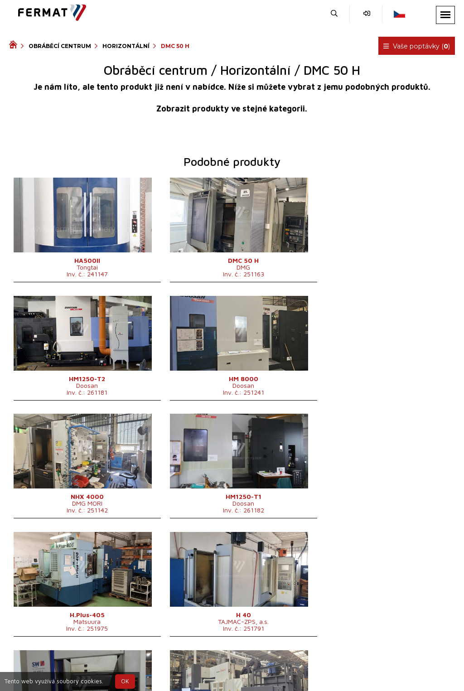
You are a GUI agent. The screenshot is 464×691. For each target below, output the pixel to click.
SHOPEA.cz (78, 665)
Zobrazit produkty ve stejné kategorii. (231, 108)
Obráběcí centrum (60, 46)
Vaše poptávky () (417, 46)
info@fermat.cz (247, 676)
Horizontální (126, 46)
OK (125, 681)
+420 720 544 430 (209, 665)
